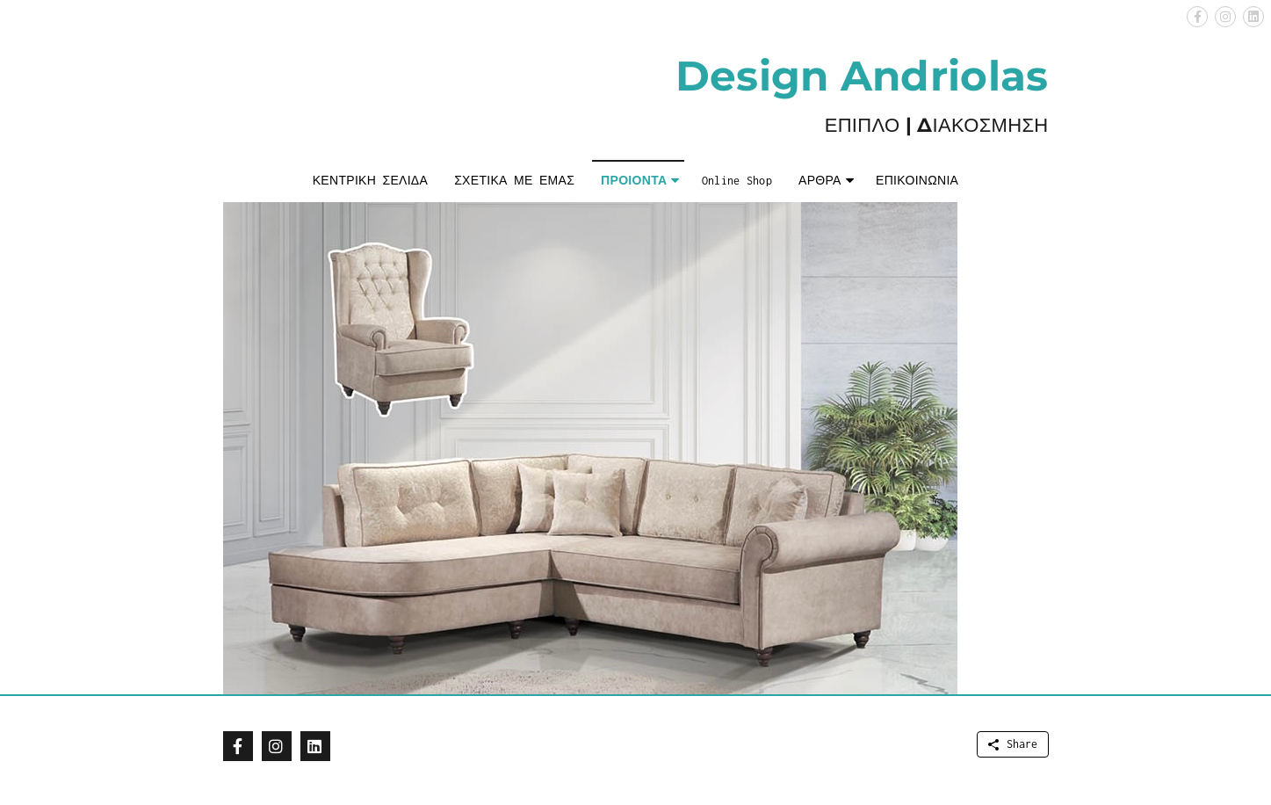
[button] (1197, 16)
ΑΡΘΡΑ (819, 180)
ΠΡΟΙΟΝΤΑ (634, 180)
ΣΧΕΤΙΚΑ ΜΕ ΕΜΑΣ (514, 180)
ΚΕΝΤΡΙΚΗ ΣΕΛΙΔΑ (370, 180)
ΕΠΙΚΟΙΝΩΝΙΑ (917, 180)
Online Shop (737, 180)
